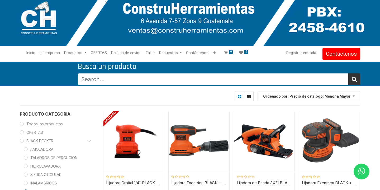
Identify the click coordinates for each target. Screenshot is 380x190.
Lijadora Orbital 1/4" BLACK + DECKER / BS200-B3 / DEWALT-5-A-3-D (134, 182)
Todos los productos (44, 124)
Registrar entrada (301, 52)
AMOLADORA (41, 149)
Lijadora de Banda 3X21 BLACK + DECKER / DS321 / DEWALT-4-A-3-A (264, 182)
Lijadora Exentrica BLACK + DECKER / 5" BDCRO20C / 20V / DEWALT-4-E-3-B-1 (329, 182)
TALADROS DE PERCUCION (54, 157)
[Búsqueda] (354, 79)
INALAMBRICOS (43, 183)
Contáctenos (341, 54)
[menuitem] (30, 53)
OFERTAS (34, 132)
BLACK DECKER (39, 141)
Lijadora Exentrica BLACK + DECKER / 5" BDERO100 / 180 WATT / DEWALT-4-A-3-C (199, 182)
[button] (214, 53)
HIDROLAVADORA (45, 166)
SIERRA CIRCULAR (45, 174)
